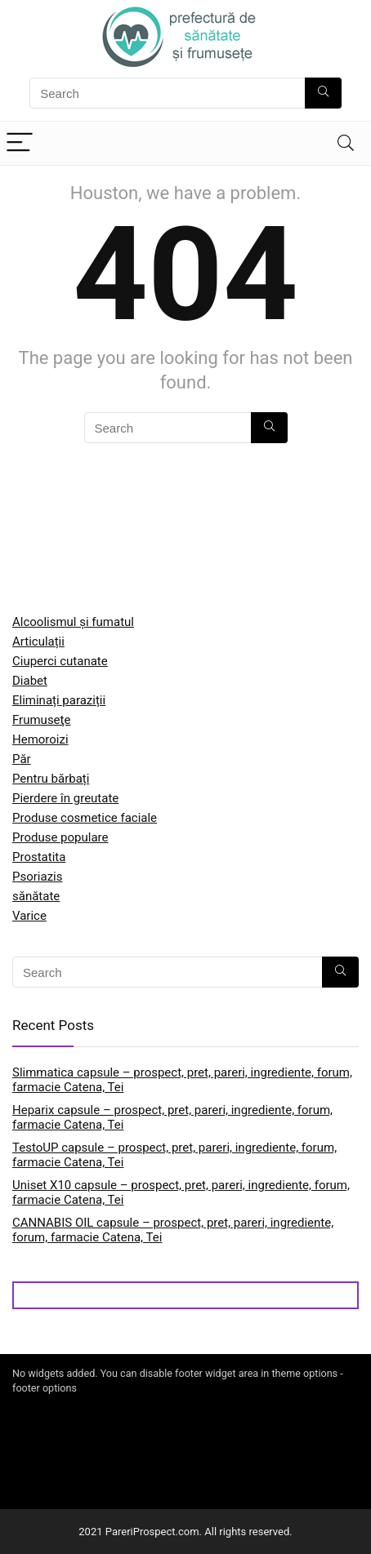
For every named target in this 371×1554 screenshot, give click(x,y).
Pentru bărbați (50, 778)
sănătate (36, 896)
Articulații (38, 641)
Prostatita (38, 857)
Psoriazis (37, 876)
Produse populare (60, 837)
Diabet (29, 680)
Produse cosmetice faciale (84, 817)
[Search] (345, 143)
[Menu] (19, 143)
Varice (29, 915)
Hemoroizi (40, 739)
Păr (21, 759)
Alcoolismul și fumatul (73, 622)
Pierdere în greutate (65, 798)
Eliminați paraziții (58, 700)
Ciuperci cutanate (60, 661)
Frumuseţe (41, 720)
